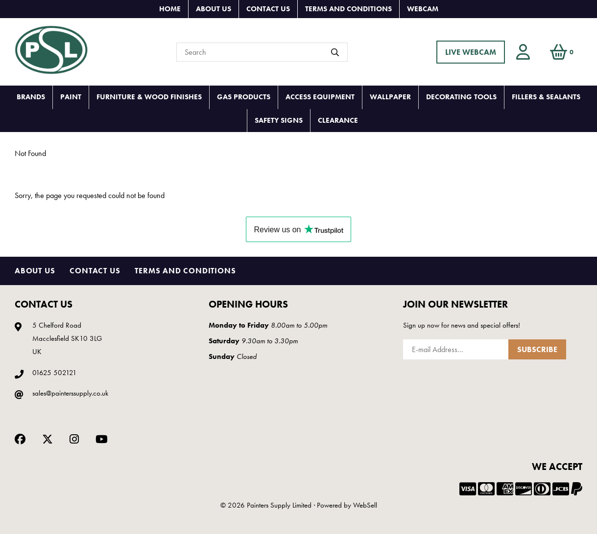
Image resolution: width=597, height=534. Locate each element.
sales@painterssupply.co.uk (70, 393)
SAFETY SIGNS (279, 120)
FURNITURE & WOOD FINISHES (149, 97)
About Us (213, 9)
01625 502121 (54, 373)
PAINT (70, 97)
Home (170, 9)
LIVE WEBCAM (470, 52)
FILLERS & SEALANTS (546, 97)
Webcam (422, 9)
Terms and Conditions (348, 9)
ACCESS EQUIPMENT (320, 97)
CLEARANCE (338, 120)
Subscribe (537, 349)
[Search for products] (262, 52)
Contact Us (268, 9)
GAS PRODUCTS (243, 97)
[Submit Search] (335, 52)
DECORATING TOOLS (461, 97)
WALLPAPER (390, 97)
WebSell (365, 505)
